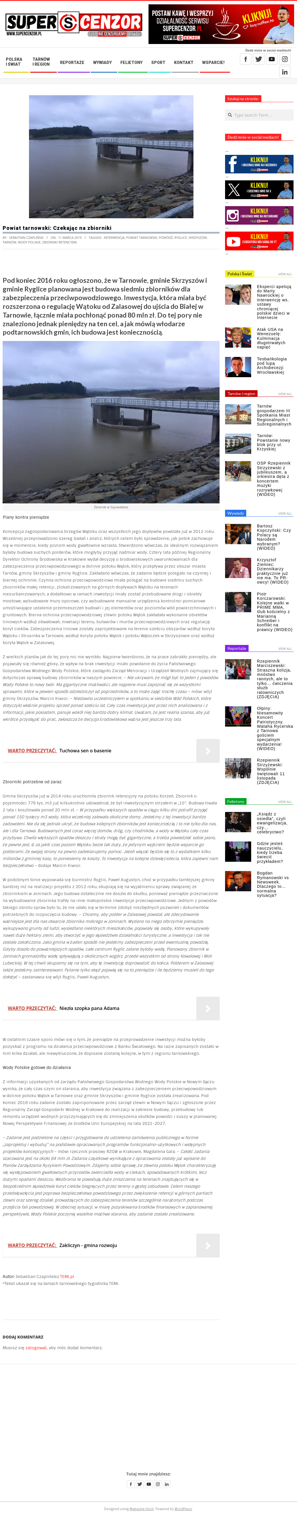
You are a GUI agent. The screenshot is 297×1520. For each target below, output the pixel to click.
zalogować (36, 1347)
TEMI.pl (67, 1276)
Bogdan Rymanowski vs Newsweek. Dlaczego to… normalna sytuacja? (273, 884)
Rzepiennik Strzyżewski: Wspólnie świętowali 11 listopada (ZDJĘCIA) (271, 771)
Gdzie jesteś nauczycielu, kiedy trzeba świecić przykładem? (270, 852)
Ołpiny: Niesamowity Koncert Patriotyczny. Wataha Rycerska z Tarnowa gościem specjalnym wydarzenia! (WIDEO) (275, 728)
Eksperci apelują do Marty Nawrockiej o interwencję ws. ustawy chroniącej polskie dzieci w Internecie (274, 302)
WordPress (183, 1509)
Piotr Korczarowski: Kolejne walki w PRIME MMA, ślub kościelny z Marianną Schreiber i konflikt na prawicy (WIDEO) (275, 612)
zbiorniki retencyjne (59, 242)
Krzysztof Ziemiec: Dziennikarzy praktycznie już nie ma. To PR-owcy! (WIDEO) (273, 571)
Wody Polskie (29, 242)
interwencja (114, 237)
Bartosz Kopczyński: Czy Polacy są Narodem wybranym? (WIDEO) (274, 537)
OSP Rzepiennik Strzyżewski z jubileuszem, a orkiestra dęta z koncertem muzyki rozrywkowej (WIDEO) (274, 479)
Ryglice (181, 237)
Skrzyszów (198, 237)
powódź (166, 237)
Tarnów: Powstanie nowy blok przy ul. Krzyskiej (273, 442)
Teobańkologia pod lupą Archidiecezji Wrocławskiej (272, 366)
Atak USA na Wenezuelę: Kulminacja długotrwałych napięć (271, 338)
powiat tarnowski (141, 237)
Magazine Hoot (142, 1509)
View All (285, 274)
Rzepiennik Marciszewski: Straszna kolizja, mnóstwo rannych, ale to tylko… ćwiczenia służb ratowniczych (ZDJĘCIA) (275, 679)
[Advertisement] (148, 1417)
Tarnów (9, 242)
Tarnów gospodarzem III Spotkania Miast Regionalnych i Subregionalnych (274, 415)
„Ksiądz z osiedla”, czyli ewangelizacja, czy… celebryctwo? (272, 823)
